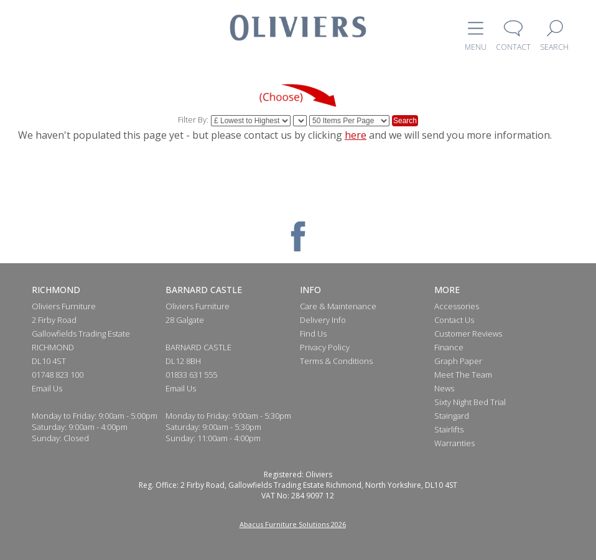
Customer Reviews (468, 333)
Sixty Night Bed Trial (470, 402)
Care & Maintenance (338, 306)
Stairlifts (448, 429)
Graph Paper (458, 360)
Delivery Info (323, 319)
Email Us (47, 388)
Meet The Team (463, 374)
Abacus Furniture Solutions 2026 (293, 524)
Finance (448, 347)
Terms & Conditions (336, 360)
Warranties (454, 443)
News (444, 388)
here (355, 135)
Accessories (456, 306)
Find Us (313, 333)
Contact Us (454, 319)
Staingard (451, 415)
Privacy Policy (325, 347)
